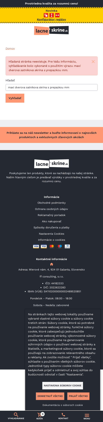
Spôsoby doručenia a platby (51, 227)
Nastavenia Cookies (51, 233)
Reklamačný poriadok (52, 215)
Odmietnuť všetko (50, 396)
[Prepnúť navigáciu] (87, 416)
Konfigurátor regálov (51, 19)
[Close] (93, 62)
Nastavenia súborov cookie (62, 385)
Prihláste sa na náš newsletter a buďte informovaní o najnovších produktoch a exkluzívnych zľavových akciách (52, 135)
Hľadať (10, 80)
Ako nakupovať (51, 221)
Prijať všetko (78, 396)
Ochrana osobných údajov (51, 209)
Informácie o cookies (51, 239)
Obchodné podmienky (51, 202)
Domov (10, 48)
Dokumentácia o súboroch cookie (62, 405)
